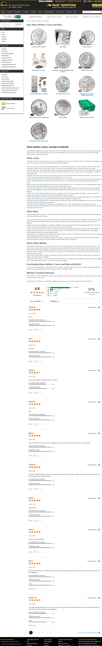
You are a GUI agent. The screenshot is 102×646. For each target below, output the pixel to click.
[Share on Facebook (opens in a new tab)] (35, 330)
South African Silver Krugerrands (10, 88)
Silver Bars (5, 74)
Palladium (4, 39)
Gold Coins (5, 51)
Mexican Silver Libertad (33, 197)
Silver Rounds (5, 79)
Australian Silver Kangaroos (9, 92)
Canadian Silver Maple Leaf (34, 188)
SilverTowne (30, 234)
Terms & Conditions (63, 643)
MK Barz (29, 225)
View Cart (46, 643)
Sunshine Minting (31, 237)
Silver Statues (31, 250)
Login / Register (48, 641)
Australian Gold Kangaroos (9, 66)
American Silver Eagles (8, 81)
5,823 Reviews (37, 295)
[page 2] (35, 632)
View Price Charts (10, 103)
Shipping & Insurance (32, 643)
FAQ (28, 641)
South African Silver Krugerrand (35, 204)
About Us (60, 641)
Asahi (28, 219)
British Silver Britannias (8, 85)
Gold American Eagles (7, 53)
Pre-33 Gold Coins (6, 58)
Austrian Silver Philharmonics (9, 90)
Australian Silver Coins (33, 175)
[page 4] (43, 632)
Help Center (97, 5)
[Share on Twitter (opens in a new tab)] (38, 330)
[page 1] (31, 632)
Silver (3, 34)
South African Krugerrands (9, 64)
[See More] (64, 588)
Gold (3, 32)
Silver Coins (5, 76)
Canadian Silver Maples (8, 83)
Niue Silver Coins (31, 200)
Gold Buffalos (5, 55)
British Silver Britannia (33, 184)
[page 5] (47, 632)
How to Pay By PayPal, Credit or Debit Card (90, 641)
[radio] (64, 287)
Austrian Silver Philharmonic (34, 179)
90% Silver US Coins (32, 166)
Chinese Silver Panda (33, 193)
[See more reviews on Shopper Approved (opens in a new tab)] (41, 330)
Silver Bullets (30, 255)
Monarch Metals (31, 228)
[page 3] (39, 632)
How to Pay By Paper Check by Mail (88, 643)
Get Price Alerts (10, 108)
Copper (4, 41)
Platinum (4, 37)
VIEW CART (98, 1)
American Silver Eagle (33, 170)
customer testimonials (38, 277)
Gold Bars (4, 49)
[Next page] (50, 632)
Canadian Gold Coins (7, 60)
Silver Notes (30, 258)
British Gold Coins (6, 62)
